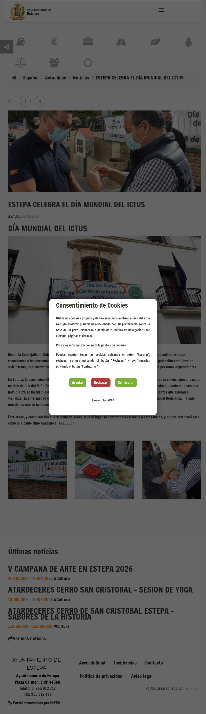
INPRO (110, 400)
